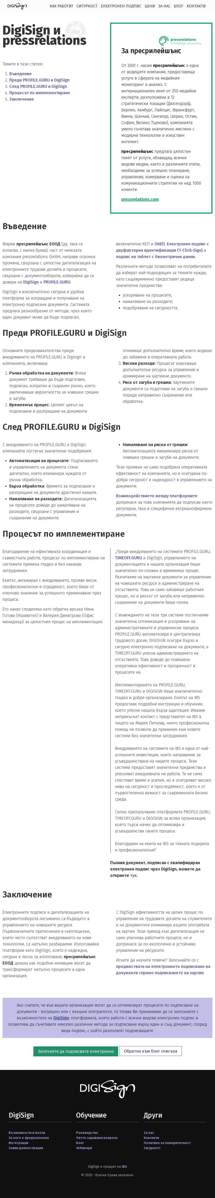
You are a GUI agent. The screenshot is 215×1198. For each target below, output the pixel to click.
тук (133, 875)
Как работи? (61, 6)
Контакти (196, 6)
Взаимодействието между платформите (156, 495)
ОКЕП (160, 243)
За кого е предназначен (29, 1138)
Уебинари (84, 1148)
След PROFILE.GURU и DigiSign (38, 86)
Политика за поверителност (167, 1143)
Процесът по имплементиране (39, 92)
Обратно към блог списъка (150, 1051)
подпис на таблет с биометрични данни (155, 256)
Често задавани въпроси (96, 1138)
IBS (124, 1167)
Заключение (21, 99)
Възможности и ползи (27, 1133)
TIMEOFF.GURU (128, 557)
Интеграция (18, 1143)
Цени (150, 6)
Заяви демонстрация (26, 1148)
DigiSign (31, 282)
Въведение (20, 73)
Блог (178, 6)
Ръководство (87, 1133)
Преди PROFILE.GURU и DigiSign (39, 80)
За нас (164, 6)
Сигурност (87, 6)
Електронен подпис (121, 6)
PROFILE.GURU (57, 282)
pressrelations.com (140, 199)
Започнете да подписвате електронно (76, 1051)
